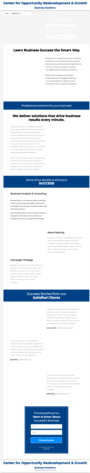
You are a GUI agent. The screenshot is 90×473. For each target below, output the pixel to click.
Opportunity (16, 13)
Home (7, 13)
